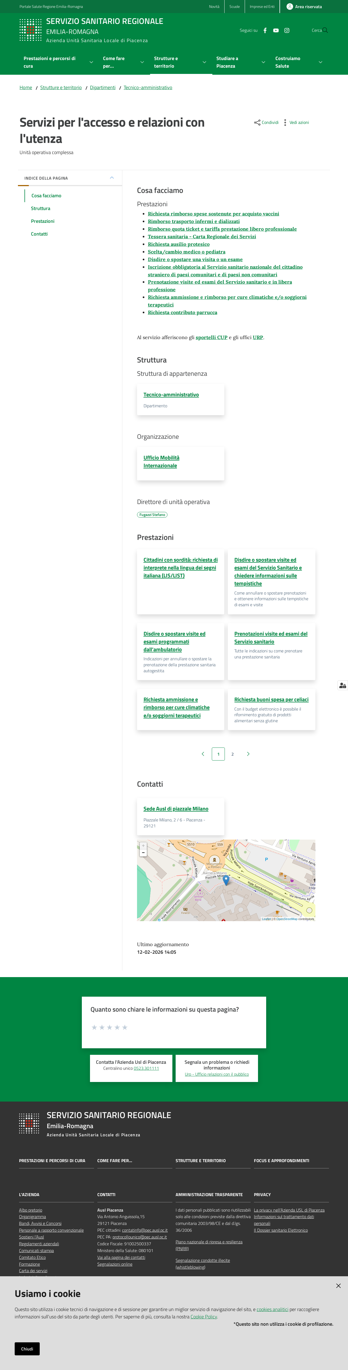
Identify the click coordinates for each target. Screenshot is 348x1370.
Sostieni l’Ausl (31, 1239)
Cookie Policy (204, 1316)
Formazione (29, 1266)
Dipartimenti (103, 87)
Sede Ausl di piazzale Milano (176, 810)
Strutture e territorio (61, 87)
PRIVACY (262, 1197)
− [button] (143, 855)
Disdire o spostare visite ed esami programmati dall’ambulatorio (175, 643)
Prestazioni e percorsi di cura (52, 1163)
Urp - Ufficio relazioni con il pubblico (217, 1076)
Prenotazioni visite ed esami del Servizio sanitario (270, 639)
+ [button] (143, 848)
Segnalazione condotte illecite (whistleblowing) (203, 1266)
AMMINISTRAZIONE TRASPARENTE (209, 1197)
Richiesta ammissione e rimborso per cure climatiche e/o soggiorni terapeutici (177, 709)
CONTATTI (106, 1197)
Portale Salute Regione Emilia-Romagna (51, 6)
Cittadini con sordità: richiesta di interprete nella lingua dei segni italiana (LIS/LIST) (181, 568)
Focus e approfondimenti (281, 1163)
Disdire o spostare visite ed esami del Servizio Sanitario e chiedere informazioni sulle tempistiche (268, 572)
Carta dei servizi (33, 1273)
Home (26, 87)
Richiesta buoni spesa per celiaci (271, 701)
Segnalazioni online (114, 1266)
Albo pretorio (30, 1212)
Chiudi (27, 1349)
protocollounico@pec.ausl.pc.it (140, 1239)
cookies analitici (272, 1309)
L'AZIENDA (29, 1197)
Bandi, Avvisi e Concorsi (40, 1226)
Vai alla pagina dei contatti (121, 1259)
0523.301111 (146, 1071)
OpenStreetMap (287, 921)
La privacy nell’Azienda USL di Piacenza (289, 1212)
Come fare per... (114, 1163)
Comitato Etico (32, 1259)
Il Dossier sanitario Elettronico (281, 1233)
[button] (321, 30)
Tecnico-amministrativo (148, 87)
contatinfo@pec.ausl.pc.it (145, 1233)
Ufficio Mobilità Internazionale (161, 462)
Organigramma (32, 1219)
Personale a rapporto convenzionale (51, 1233)
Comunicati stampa (36, 1253)
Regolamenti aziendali (39, 1246)
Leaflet (266, 921)
